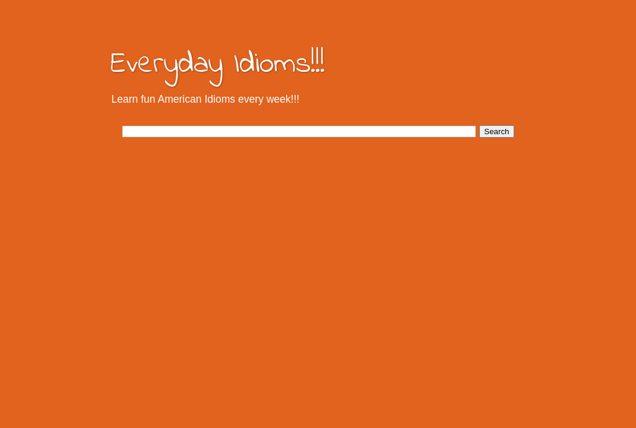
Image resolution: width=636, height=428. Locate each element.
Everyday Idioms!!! (217, 64)
